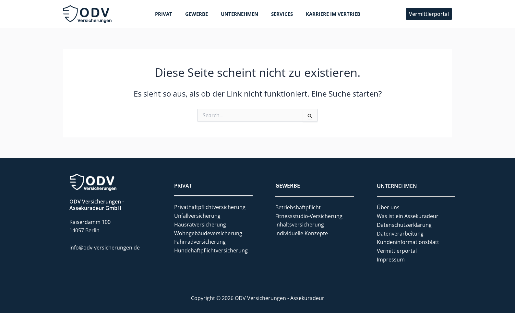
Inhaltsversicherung (299, 224)
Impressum (391, 258)
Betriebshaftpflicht (298, 207)
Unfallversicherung (197, 215)
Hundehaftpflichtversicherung (211, 249)
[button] (429, 14)
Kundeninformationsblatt (408, 241)
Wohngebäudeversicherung (208, 232)
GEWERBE (287, 185)
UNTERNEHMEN (397, 185)
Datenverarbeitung (400, 232)
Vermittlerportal (397, 249)
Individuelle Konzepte (301, 232)
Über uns (388, 207)
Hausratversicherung (200, 224)
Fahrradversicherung (200, 241)
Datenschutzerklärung (404, 224)
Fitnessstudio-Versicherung (308, 215)
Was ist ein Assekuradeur (407, 215)
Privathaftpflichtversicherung (210, 207)
